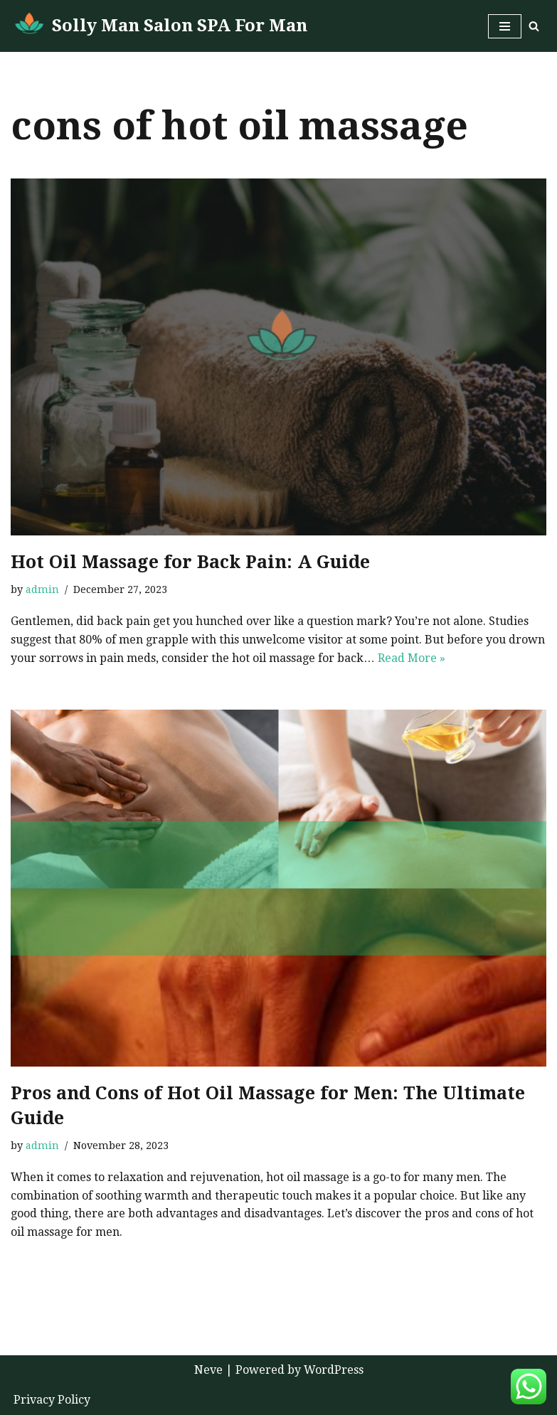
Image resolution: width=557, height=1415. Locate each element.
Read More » (411, 658)
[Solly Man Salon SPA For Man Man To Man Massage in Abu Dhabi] (159, 26)
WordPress (334, 1370)
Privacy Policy (52, 1399)
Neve (208, 1370)
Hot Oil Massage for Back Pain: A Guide (190, 562)
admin (42, 589)
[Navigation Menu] (504, 26)
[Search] (534, 26)
